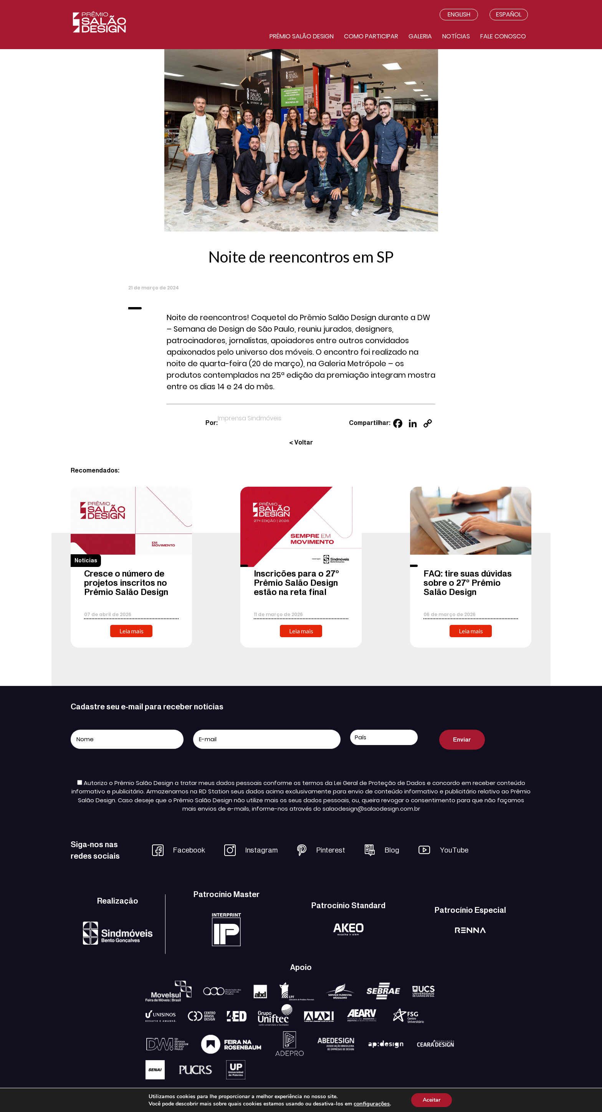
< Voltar (301, 442)
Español (508, 14)
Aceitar (431, 1100)
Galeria (420, 36)
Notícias (456, 36)
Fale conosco (503, 36)
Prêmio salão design (302, 36)
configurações (372, 1103)
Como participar (371, 36)
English (459, 14)
